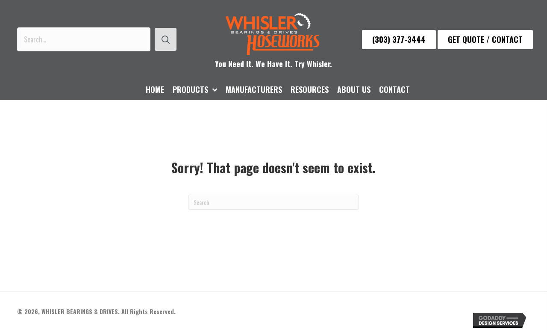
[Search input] (83, 39)
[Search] (273, 202)
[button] (165, 39)
